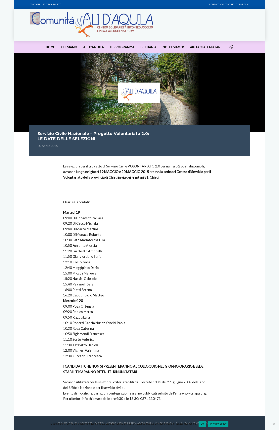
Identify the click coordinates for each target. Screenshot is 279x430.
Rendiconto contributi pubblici (229, 4)
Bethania (148, 47)
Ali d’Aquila (93, 47)
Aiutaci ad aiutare (206, 47)
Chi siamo (69, 47)
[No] (274, 424)
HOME (50, 47)
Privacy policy (52, 4)
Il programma (122, 47)
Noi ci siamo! (173, 47)
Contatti (35, 4)
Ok (202, 423)
